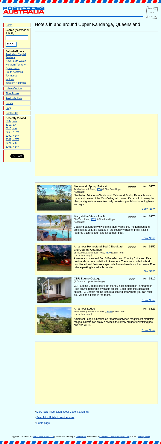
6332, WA (11, 121)
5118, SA (11, 124)
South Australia (14, 71)
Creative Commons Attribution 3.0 (114, 436)
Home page (43, 422)
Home (9, 25)
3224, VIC (11, 143)
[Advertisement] (96, 145)
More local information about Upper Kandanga (62, 411)
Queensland (13, 68)
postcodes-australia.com (43, 436)
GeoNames (81, 436)
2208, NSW (12, 146)
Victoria (10, 79)
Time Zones (12, 93)
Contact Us (12, 113)
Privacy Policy (144, 436)
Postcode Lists (14, 98)
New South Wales (16, 61)
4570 (99, 189)
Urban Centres (14, 88)
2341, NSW (12, 139)
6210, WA (11, 128)
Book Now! (148, 208)
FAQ (8, 108)
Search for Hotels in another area (55, 417)
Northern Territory (16, 64)
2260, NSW (12, 132)
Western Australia (16, 82)
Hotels (9, 103)
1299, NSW (12, 135)
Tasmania (11, 75)
